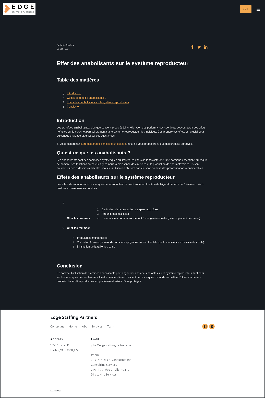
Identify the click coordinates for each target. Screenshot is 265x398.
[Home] (20, 9)
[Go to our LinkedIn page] (212, 326)
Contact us (57, 326)
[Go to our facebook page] (192, 47)
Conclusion (73, 106)
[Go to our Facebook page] (205, 326)
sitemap (55, 390)
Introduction (74, 93)
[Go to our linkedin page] (205, 47)
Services (97, 326)
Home (73, 326)
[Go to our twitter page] (199, 47)
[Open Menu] (258, 9)
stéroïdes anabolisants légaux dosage (103, 143)
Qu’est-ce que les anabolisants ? (86, 97)
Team (110, 326)
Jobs (84, 326)
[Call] (245, 9)
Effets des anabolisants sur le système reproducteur (98, 102)
